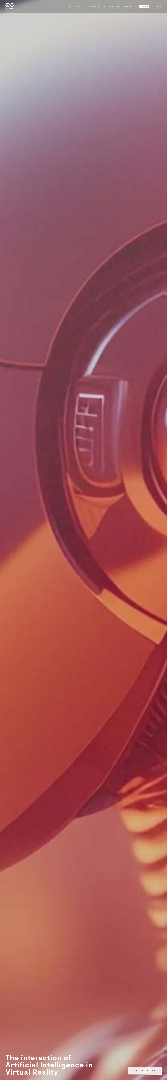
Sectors (94, 6)
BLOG (118, 6)
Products (80, 6)
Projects (107, 6)
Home (68, 6)
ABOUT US (128, 6)
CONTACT (144, 6)
